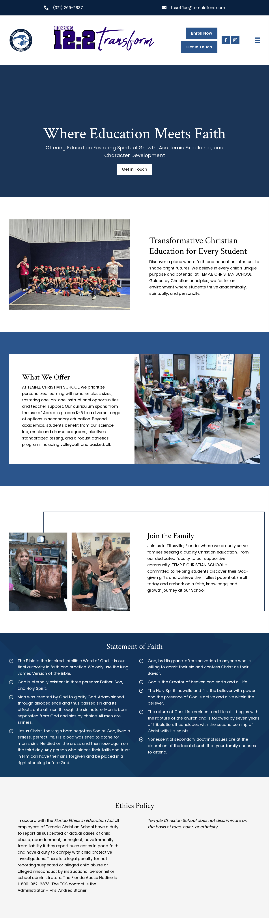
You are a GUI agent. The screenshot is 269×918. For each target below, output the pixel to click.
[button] (226, 40)
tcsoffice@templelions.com (198, 7)
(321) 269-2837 (68, 7)
